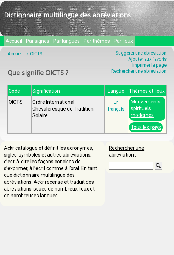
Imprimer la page (149, 65)
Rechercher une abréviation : (126, 151)
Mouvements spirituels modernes (146, 108)
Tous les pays (146, 127)
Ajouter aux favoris (147, 59)
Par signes (37, 41)
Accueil (14, 41)
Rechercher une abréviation (139, 71)
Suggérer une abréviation (141, 53)
